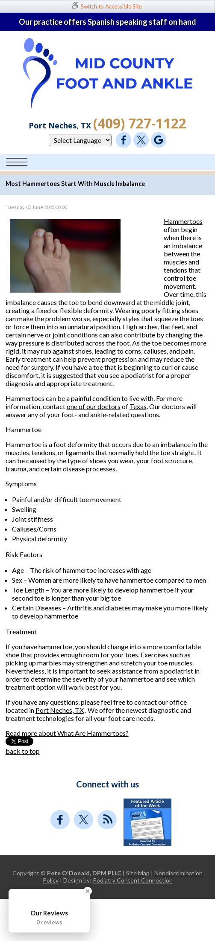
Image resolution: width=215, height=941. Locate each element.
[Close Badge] (87, 891)
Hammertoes (183, 221)
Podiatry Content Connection (133, 880)
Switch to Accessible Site (111, 6)
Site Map (138, 873)
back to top (23, 751)
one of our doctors (94, 406)
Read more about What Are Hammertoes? (67, 733)
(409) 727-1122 (139, 123)
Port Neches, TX (59, 710)
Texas (138, 406)
